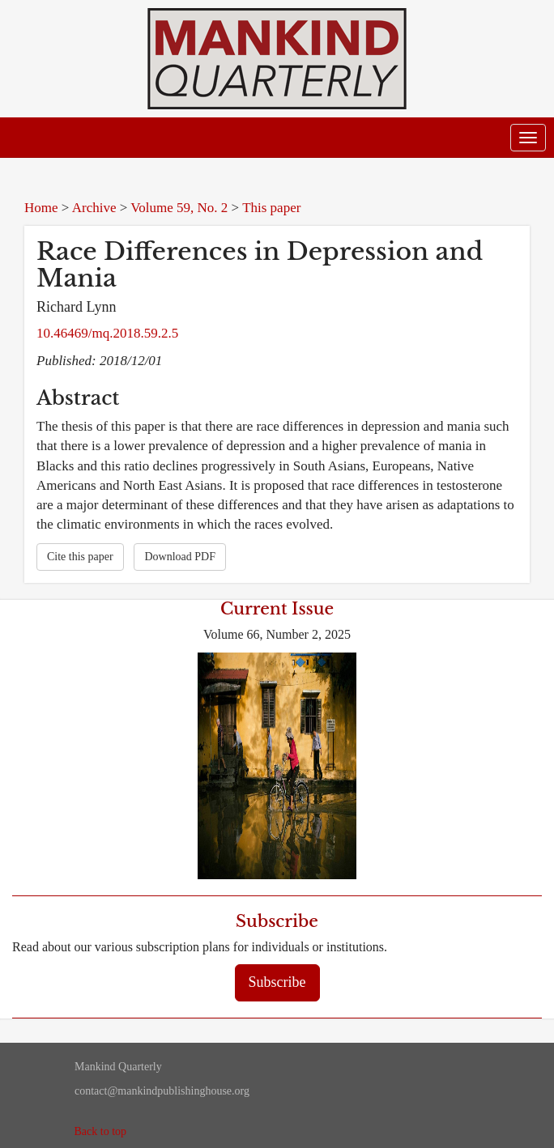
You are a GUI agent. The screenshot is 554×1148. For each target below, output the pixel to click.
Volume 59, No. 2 (179, 207)
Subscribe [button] (277, 982)
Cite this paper (80, 557)
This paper (271, 207)
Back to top (101, 1131)
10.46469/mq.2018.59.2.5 (107, 333)
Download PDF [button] (179, 557)
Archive (94, 207)
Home (41, 207)
